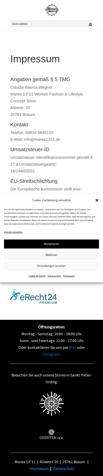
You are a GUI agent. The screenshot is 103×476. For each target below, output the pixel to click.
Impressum (69, 275)
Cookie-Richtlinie (37, 275)
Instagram (51, 354)
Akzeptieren (51, 244)
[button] (97, 200)
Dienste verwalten (13, 231)
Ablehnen (52, 255)
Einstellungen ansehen (51, 266)
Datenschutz (54, 275)
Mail (72, 347)
